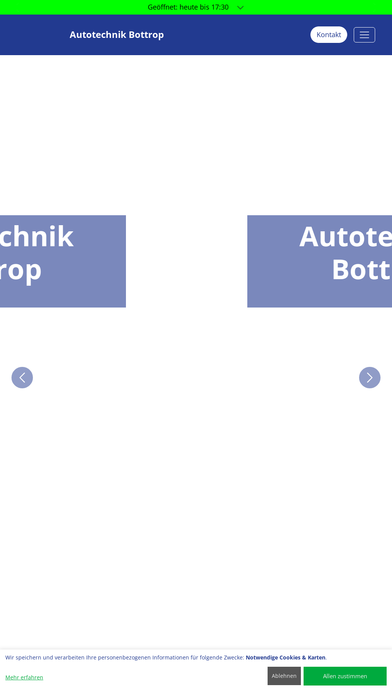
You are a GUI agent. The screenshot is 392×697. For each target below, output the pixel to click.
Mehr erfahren (24, 677)
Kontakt (329, 34)
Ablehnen (284, 675)
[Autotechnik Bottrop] (364, 35)
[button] (22, 377)
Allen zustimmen (345, 676)
